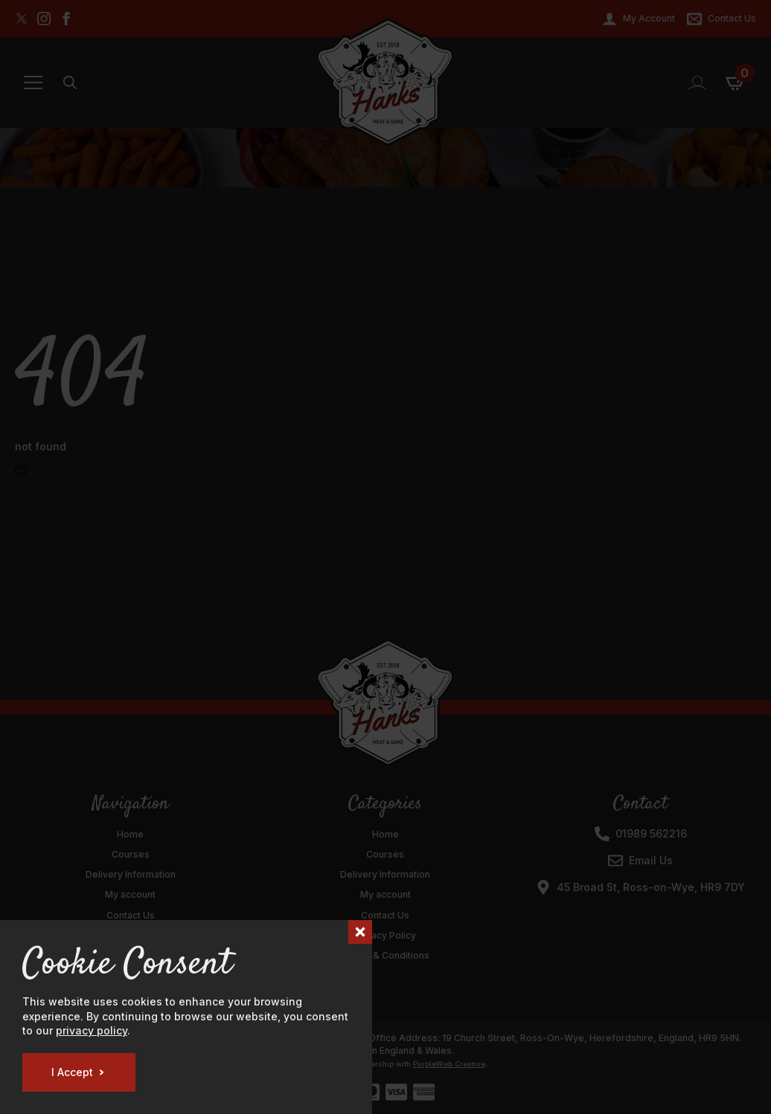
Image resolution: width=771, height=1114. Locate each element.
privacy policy (91, 1030)
